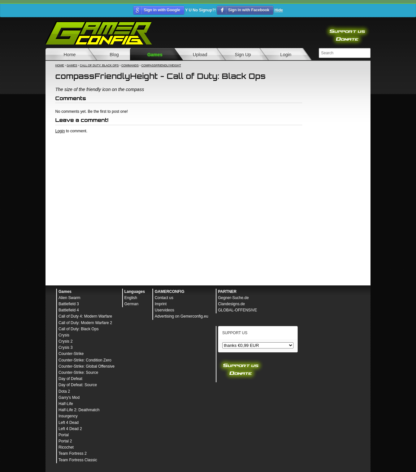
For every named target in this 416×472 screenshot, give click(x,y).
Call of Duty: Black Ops (99, 65)
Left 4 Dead (68, 422)
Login (285, 54)
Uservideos (164, 310)
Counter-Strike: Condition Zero (84, 360)
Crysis (63, 335)
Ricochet (66, 447)
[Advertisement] (178, 151)
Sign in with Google (162, 10)
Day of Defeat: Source (77, 385)
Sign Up (243, 54)
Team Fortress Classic (77, 460)
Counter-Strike (71, 353)
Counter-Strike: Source (78, 372)
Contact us (164, 297)
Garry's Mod (69, 397)
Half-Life (65, 403)
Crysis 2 (65, 341)
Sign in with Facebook (248, 10)
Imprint (161, 304)
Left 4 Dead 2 (70, 428)
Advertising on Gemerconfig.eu (181, 316)
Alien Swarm (69, 297)
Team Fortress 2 (72, 453)
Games (154, 54)
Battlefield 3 (68, 304)
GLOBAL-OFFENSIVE (237, 310)
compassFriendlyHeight (161, 65)
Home (70, 54)
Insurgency (68, 416)
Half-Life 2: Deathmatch (78, 410)
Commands (130, 65)
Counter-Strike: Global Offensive (86, 366)
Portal (63, 435)
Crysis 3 (65, 347)
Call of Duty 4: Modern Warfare (85, 316)
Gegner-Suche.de (233, 297)
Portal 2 (65, 441)
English (130, 297)
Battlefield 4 (68, 310)
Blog (114, 54)
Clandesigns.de (231, 304)
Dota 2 (64, 391)
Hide (278, 10)
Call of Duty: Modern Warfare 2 (85, 323)
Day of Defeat (70, 378)
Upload (200, 54)
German (131, 304)
